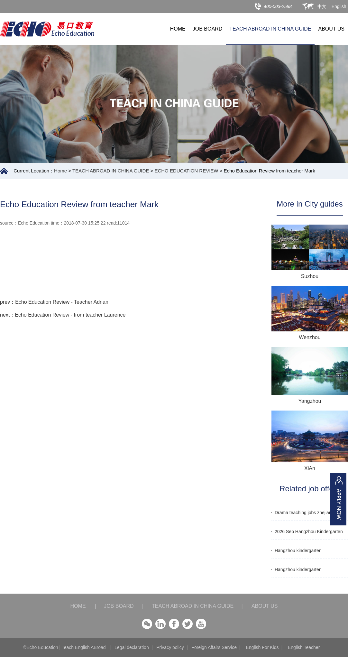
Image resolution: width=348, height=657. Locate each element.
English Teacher (304, 647)
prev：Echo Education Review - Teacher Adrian (54, 302)
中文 (321, 6)
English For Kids (262, 647)
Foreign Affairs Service (214, 647)
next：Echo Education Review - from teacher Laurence (62, 315)
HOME (178, 29)
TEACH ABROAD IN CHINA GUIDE (270, 29)
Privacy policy (170, 647)
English (339, 6)
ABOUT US (331, 29)
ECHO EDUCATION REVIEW (186, 170)
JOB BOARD (207, 29)
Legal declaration (131, 647)
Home (60, 170)
